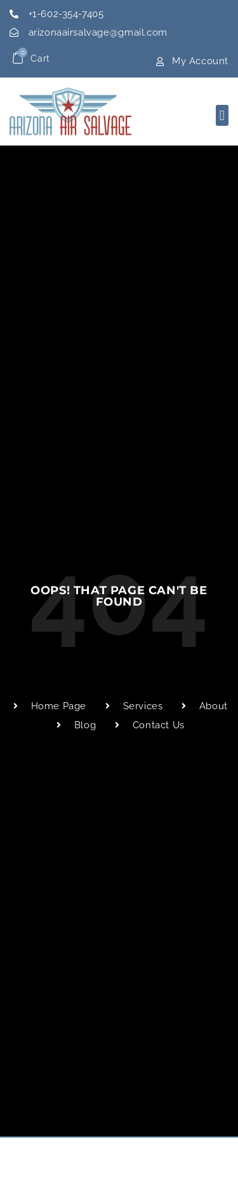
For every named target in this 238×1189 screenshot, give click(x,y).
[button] (222, 115)
